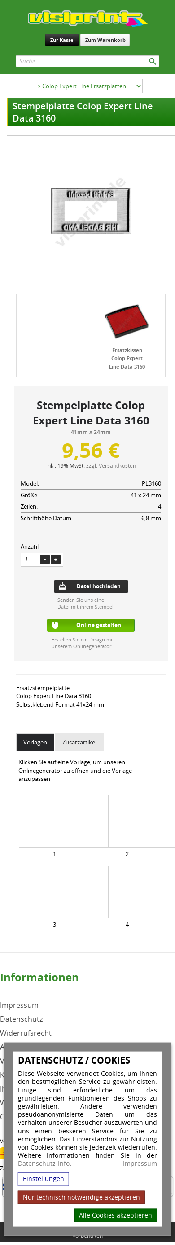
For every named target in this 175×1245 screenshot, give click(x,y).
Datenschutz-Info (44, 1163)
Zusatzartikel (79, 742)
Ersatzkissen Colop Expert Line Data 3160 (127, 358)
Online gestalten (98, 625)
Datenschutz (21, 1019)
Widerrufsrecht (26, 1033)
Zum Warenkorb (105, 39)
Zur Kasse (62, 39)
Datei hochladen (99, 586)
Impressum (140, 1163)
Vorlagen (35, 742)
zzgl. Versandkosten (111, 465)
